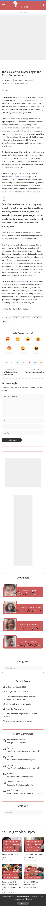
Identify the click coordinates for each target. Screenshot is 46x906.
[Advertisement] (23, 37)
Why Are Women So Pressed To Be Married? (23, 751)
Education (30, 868)
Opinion (10, 83)
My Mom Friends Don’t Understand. (20, 776)
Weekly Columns (20, 83)
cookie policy (27, 899)
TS (17, 847)
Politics (29, 847)
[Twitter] (23, 362)
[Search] (42, 5)
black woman (14, 176)
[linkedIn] (35, 362)
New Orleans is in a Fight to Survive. (19, 721)
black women (19, 281)
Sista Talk (8, 847)
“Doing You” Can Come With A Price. (19, 692)
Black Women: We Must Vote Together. (21, 760)
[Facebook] (17, 362)
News (5, 83)
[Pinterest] (29, 362)
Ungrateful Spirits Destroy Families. (20, 785)
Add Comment (29, 80)
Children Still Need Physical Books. (18, 704)
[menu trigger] (5, 5)
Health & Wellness (11, 841)
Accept (23, 903)
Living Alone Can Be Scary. (17, 743)
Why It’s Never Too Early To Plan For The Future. (24, 793)
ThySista (7, 80)
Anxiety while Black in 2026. (16, 687)
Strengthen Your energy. (15, 709)
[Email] (41, 362)
